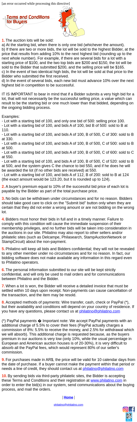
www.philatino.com (106, 380)
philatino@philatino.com (99, 311)
